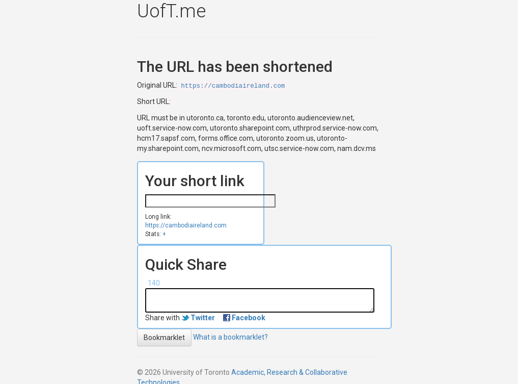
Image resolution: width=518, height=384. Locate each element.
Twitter (202, 318)
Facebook (248, 318)
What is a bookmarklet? (230, 336)
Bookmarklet (164, 338)
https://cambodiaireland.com (233, 86)
